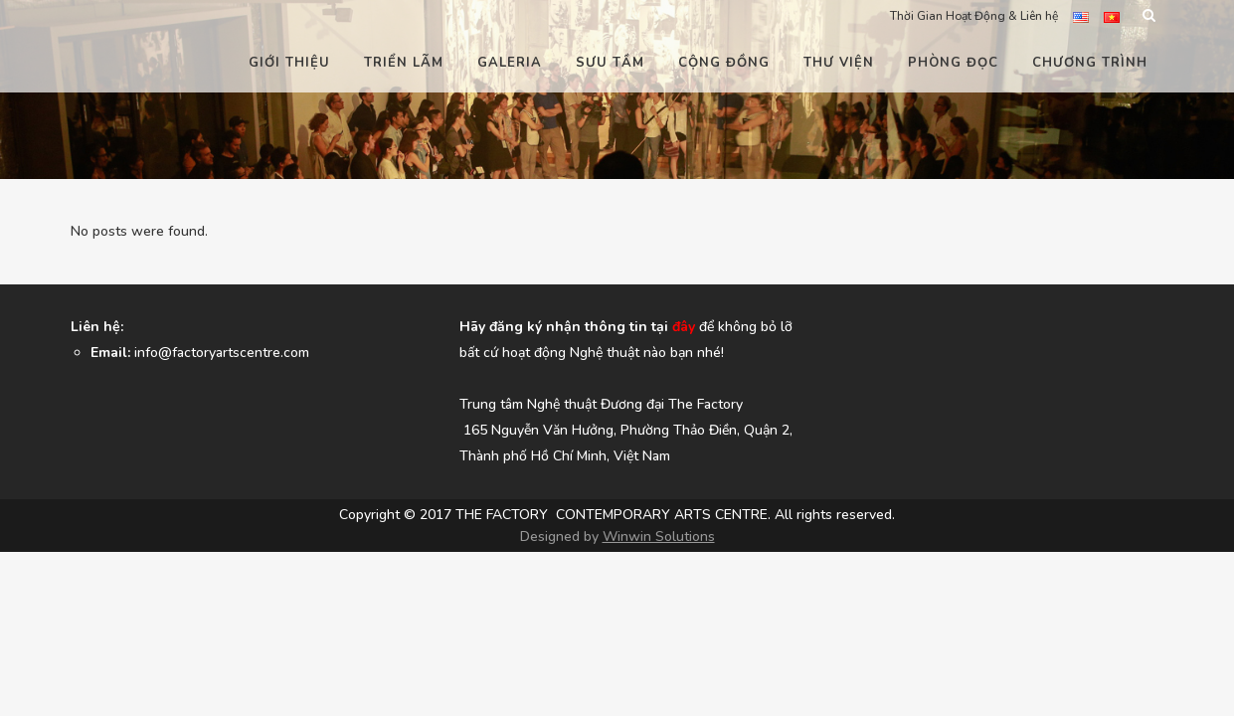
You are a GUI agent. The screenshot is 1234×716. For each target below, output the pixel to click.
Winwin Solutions (659, 635)
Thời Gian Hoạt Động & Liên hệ (974, 16)
